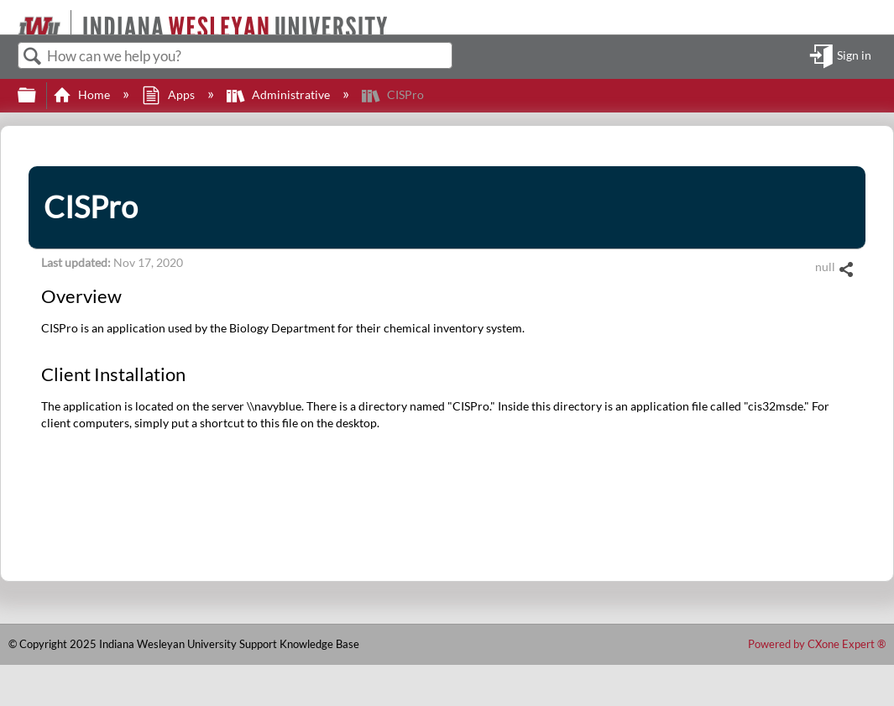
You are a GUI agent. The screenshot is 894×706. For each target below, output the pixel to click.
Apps (169, 94)
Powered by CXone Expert (817, 644)
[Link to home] (10, 17)
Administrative (279, 94)
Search (33, 57)
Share (845, 270)
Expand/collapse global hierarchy (37, 96)
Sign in (854, 56)
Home (82, 94)
